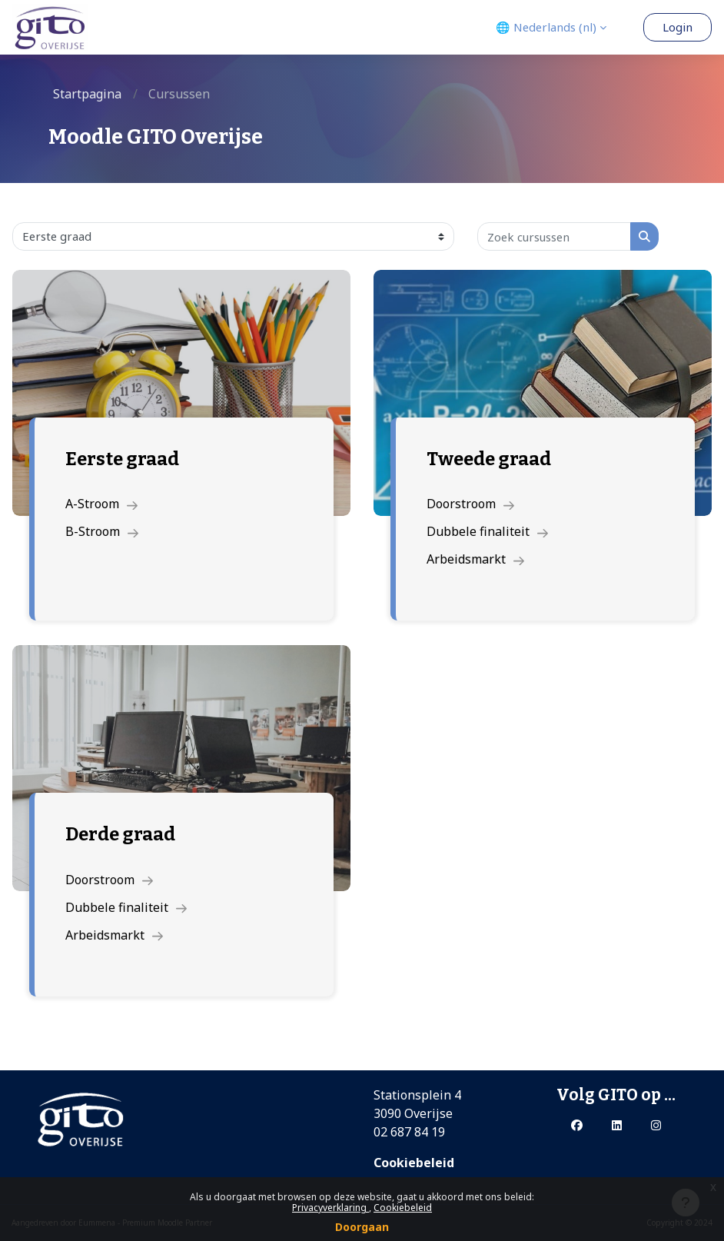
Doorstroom (470, 503)
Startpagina (87, 93)
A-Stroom (101, 503)
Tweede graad (489, 459)
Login (677, 27)
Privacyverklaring (330, 1207)
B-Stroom (101, 531)
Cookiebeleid (403, 1207)
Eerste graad (122, 459)
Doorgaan (362, 1226)
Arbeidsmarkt (475, 559)
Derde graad (120, 834)
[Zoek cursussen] (554, 236)
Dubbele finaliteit (487, 531)
